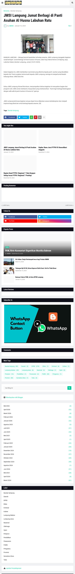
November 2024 (37, 454)
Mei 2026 (37, 406)
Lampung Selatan (12, 370)
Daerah (24, 366)
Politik (45, 374)
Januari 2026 (37, 421)
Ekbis (46, 366)
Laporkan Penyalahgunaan (13, 568)
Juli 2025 (37, 428)
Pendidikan (21, 374)
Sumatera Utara (22, 377)
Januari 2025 (37, 447)
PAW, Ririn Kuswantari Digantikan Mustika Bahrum (28, 250)
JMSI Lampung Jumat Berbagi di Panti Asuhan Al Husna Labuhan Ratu (20, 148)
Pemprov (9, 374)
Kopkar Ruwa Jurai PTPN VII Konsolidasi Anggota (53, 148)
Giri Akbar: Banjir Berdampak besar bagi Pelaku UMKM (32, 259)
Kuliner (66, 366)
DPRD (35, 366)
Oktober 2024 (37, 458)
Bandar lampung (16, 11)
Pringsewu (57, 374)
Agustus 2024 (37, 465)
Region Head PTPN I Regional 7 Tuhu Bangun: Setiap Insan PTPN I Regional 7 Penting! (20, 174)
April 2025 (37, 439)
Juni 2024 (37, 469)
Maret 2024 (37, 480)
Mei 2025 (37, 436)
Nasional (41, 370)
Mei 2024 (37, 473)
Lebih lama (68, 205)
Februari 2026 (37, 417)
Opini (62, 370)
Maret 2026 (37, 413)
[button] (2, 2)
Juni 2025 (37, 432)
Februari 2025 (37, 443)
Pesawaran (34, 374)
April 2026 (37, 410)
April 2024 (37, 477)
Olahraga (52, 370)
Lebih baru (6, 205)
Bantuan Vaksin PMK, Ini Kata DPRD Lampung (29, 277)
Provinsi (9, 377)
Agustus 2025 (37, 425)
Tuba (34, 377)
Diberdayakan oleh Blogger (13, 397)
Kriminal (55, 366)
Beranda (6, 11)
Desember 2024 (37, 451)
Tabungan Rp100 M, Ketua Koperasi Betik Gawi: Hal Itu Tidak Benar (35, 268)
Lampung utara (28, 370)
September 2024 (37, 462)
